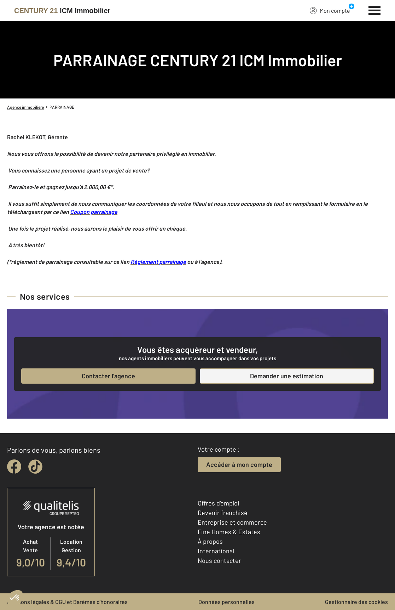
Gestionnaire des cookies (356, 601)
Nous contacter (219, 560)
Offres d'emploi (218, 503)
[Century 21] (62, 10)
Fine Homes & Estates (229, 532)
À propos (210, 541)
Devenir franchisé (223, 512)
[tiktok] (35, 466)
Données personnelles (226, 601)
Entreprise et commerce (232, 522)
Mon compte (330, 10)
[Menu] (374, 9)
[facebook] (14, 466)
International (216, 551)
